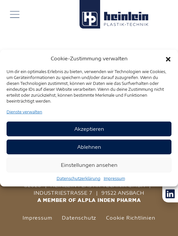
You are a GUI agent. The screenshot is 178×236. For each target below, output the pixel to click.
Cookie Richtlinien (130, 218)
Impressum (114, 178)
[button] (168, 58)
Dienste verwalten (24, 111)
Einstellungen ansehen (89, 165)
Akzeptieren (89, 129)
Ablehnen (89, 147)
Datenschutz (79, 218)
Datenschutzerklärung (78, 178)
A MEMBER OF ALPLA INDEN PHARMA (89, 200)
